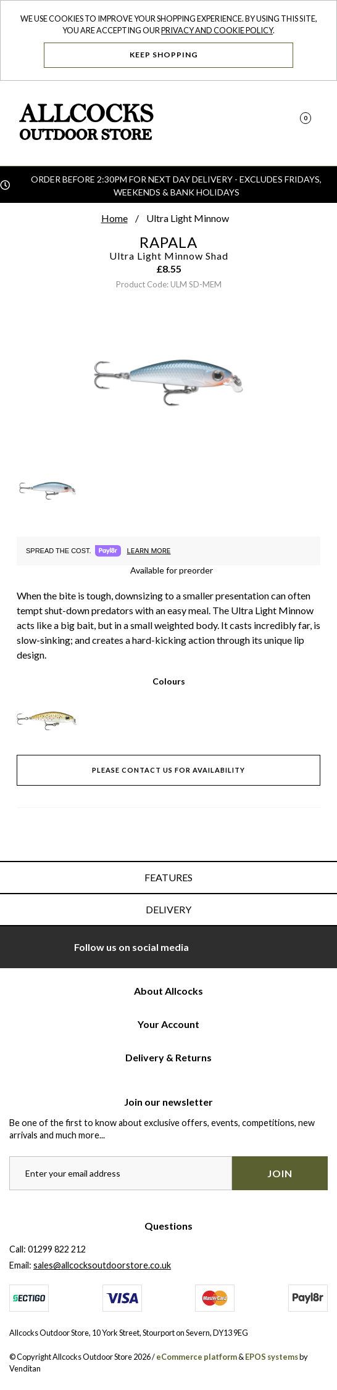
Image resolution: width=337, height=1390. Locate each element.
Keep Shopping (169, 54)
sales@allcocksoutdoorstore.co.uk (102, 1265)
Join (280, 1173)
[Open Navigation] (312, 123)
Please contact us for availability (168, 770)
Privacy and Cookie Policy (217, 30)
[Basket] (292, 123)
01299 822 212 (57, 1249)
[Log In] (250, 123)
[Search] (271, 123)
